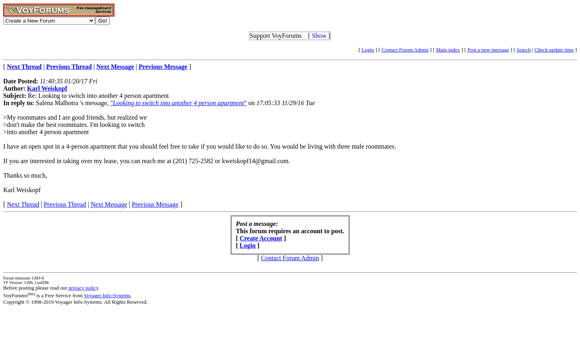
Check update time (554, 50)
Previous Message (155, 204)
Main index (448, 50)
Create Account (261, 238)
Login (368, 50)
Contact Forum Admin (405, 50)
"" (178, 102)
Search (523, 50)
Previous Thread (65, 204)
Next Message (109, 204)
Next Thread (23, 204)
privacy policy (83, 288)
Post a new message (488, 50)
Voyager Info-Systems (107, 295)
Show (319, 35)
